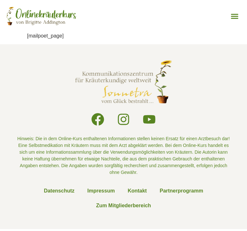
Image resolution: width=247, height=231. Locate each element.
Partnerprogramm (181, 190)
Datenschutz (59, 190)
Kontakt (137, 190)
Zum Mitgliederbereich (123, 205)
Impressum (101, 190)
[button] (234, 16)
